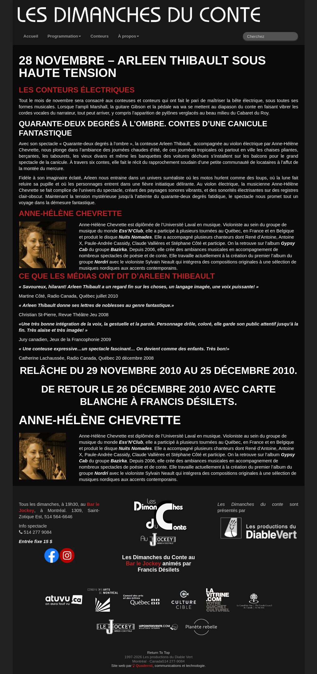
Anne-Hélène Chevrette (70, 213)
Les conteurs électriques (77, 90)
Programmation (64, 36)
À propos (128, 36)
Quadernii (143, 665)
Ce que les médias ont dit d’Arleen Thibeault (117, 276)
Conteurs (99, 36)
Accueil (31, 36)
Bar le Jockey (143, 563)
